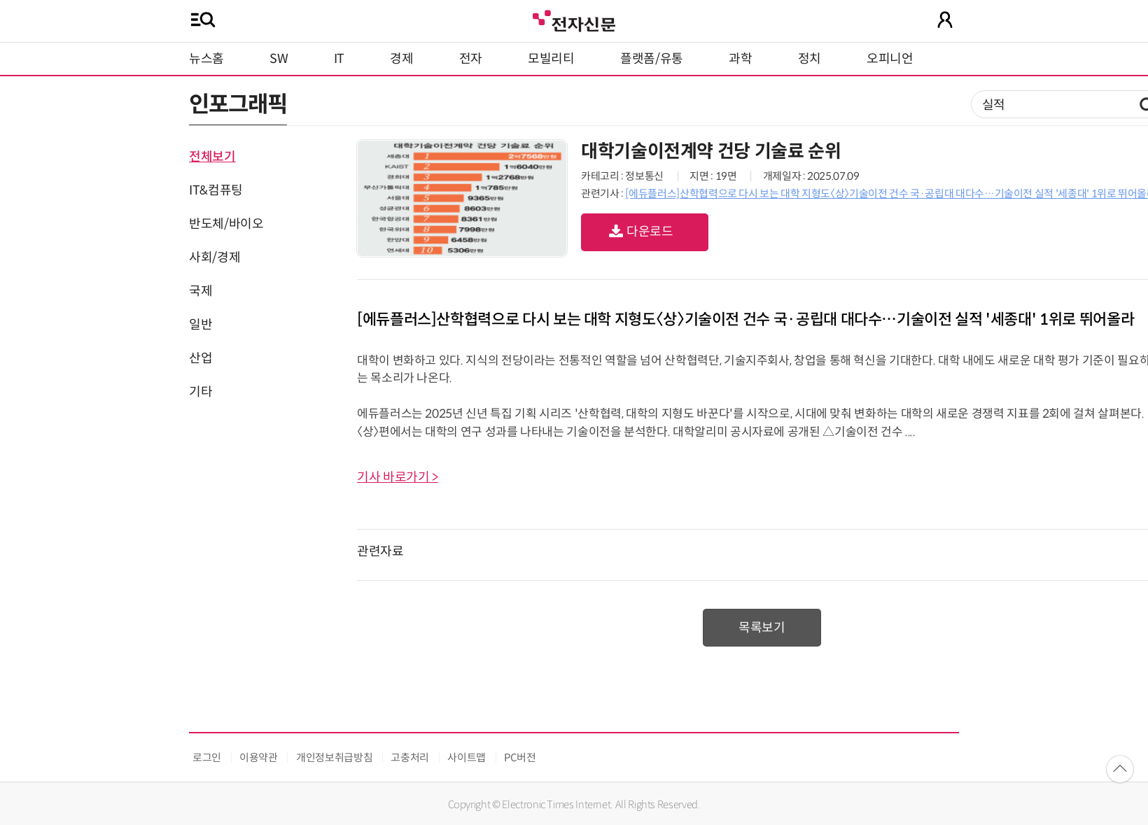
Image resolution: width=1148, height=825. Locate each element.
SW (279, 58)
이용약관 (258, 757)
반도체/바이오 (226, 224)
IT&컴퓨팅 (216, 190)
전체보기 (212, 156)
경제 (401, 58)
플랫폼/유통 (651, 58)
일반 (200, 324)
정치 (809, 58)
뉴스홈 (206, 58)
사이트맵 (466, 757)
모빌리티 (551, 58)
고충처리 (410, 757)
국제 (200, 291)
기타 (200, 392)
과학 (740, 58)
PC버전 (520, 757)
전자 (470, 58)
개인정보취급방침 (334, 757)
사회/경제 (214, 257)
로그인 (206, 757)
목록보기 (761, 627)
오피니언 (890, 58)
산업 (200, 358)
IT (339, 58)
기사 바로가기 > (397, 477)
